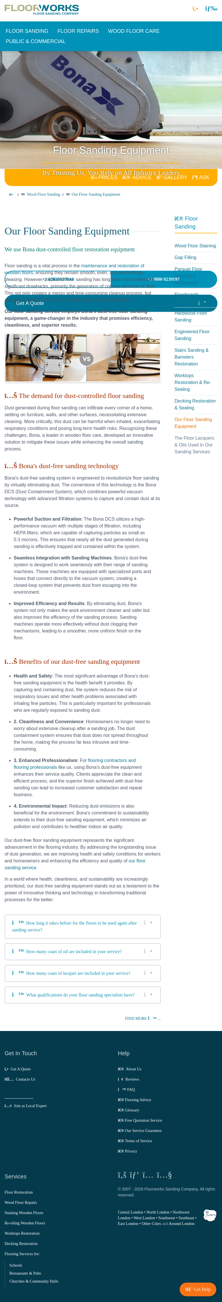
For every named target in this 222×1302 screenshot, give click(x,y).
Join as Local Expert (26, 1106)
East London (128, 1224)
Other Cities (151, 1224)
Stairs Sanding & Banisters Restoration (192, 357)
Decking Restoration (21, 1244)
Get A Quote (18, 1069)
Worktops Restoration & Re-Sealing (193, 382)
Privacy (127, 1151)
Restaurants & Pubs (25, 1273)
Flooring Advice (134, 1100)
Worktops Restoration (22, 1233)
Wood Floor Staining (195, 245)
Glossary (128, 1110)
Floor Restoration (19, 1192)
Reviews (128, 1079)
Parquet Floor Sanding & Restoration (188, 276)
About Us (129, 1069)
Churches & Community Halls (33, 1281)
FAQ (126, 1089)
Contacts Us (20, 1079)
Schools (15, 1265)
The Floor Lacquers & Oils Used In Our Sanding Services (194, 445)
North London (157, 1212)
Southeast (186, 1218)
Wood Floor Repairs (21, 1202)
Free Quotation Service (140, 1120)
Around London (182, 1224)
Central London (130, 1212)
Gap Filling (185, 257)
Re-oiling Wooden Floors (25, 1223)
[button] (211, 8)
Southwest (166, 1218)
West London (144, 1218)
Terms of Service (135, 1141)
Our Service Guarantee (140, 1131)
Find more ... (143, 1018)
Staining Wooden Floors (24, 1213)
